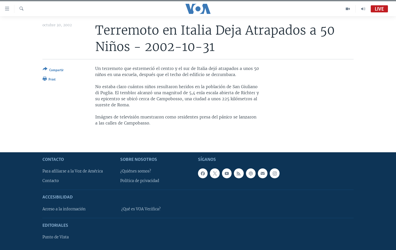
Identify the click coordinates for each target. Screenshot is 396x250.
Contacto (50, 181)
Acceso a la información (64, 209)
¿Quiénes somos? (135, 171)
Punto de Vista (55, 237)
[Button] (53, 70)
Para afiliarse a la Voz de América (72, 171)
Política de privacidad (139, 181)
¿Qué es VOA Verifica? (141, 209)
